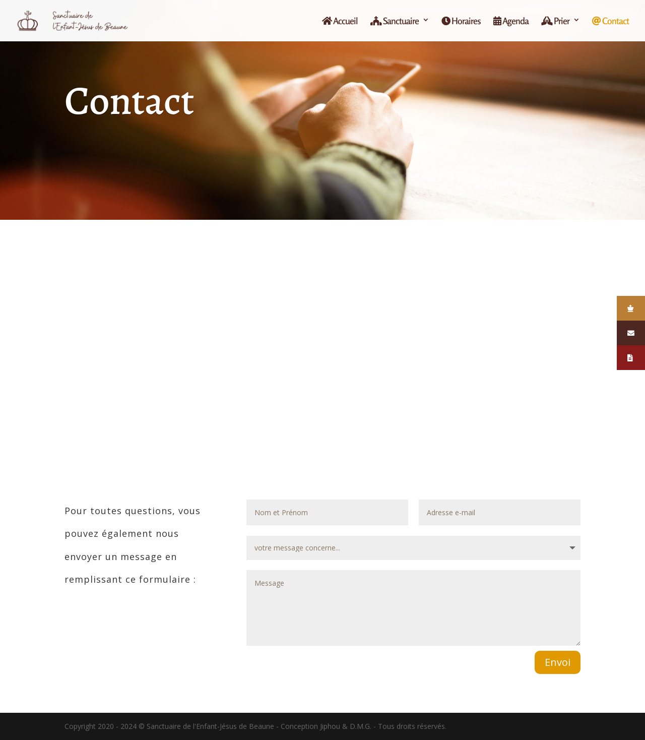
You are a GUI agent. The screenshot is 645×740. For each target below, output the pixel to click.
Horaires (461, 21)
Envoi (557, 662)
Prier (555, 21)
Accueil (340, 21)
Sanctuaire (394, 21)
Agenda (511, 21)
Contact (610, 21)
